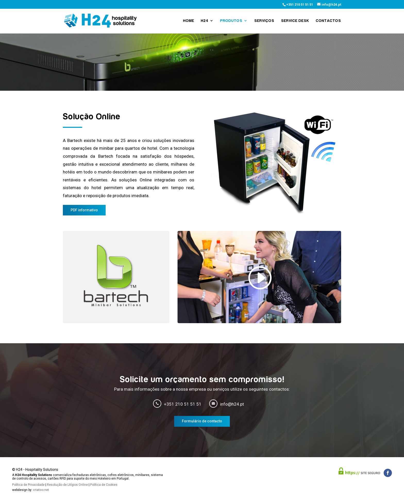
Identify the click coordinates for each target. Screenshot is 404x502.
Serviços (264, 21)
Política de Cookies (103, 485)
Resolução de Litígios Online (67, 485)
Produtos (231, 21)
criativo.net (41, 490)
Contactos (328, 21)
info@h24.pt (232, 404)
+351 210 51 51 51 (299, 4)
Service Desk (295, 21)
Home (188, 21)
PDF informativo (84, 210)
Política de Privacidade (28, 485)
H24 (204, 21)
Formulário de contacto (202, 421)
